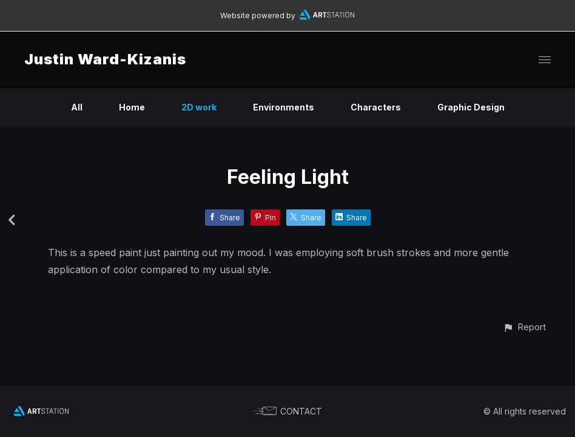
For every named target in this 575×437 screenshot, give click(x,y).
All (76, 107)
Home (132, 107)
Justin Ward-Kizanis (105, 59)
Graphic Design (471, 107)
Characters (376, 107)
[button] (524, 326)
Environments (283, 107)
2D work (199, 107)
